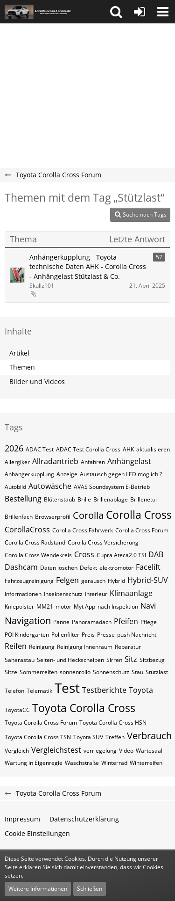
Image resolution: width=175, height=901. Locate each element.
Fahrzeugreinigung (29, 581)
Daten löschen (58, 568)
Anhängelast (129, 461)
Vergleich (17, 751)
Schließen (89, 889)
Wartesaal (149, 751)
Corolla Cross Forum (141, 530)
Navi (148, 606)
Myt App (84, 606)
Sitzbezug (152, 660)
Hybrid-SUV (147, 580)
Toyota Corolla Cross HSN (113, 723)
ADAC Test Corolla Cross (88, 449)
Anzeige (66, 474)
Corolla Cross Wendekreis (38, 555)
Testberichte (104, 690)
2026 (14, 448)
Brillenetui (143, 499)
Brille (84, 499)
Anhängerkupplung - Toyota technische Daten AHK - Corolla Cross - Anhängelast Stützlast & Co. (87, 267)
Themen (22, 367)
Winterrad (114, 763)
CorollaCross (27, 529)
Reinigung (42, 647)
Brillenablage (110, 499)
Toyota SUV (88, 737)
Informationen (23, 594)
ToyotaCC (17, 710)
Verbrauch (149, 735)
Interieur (96, 594)
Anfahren (93, 462)
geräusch (93, 581)
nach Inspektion (118, 606)
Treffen (115, 737)
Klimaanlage (131, 593)
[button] (116, 11)
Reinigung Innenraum (84, 647)
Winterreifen (146, 763)
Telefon (14, 691)
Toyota (141, 690)
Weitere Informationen (37, 889)
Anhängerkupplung (29, 474)
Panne (61, 622)
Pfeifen (126, 621)
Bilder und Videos (37, 381)
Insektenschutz (63, 594)
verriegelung (100, 751)
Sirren (114, 660)
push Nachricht (136, 635)
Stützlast (157, 672)
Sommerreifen (38, 672)
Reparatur (128, 647)
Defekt (88, 568)
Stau (137, 672)
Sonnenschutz (111, 672)
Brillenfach (19, 517)
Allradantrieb (55, 461)
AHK (128, 449)
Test (67, 688)
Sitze (11, 672)
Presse (106, 635)
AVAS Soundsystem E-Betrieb (112, 487)
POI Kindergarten (27, 635)
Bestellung (23, 499)
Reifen (16, 646)
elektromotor (116, 568)
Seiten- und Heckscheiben (70, 660)
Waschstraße (82, 763)
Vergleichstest (56, 750)
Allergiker (17, 462)
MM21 (44, 606)
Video (126, 751)
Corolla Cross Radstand (35, 542)
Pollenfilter (65, 635)
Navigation (28, 620)
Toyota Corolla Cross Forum (41, 723)
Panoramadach (92, 622)
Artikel (19, 353)
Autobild (15, 487)
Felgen (67, 580)
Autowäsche (49, 486)
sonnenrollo (75, 672)
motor (63, 606)
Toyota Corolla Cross (83, 707)
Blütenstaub (59, 499)
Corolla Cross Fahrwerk (82, 530)
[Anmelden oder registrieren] (139, 11)
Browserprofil (52, 517)
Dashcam (21, 567)
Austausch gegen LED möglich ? (121, 474)
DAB (155, 554)
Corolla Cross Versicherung (103, 542)
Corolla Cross (139, 514)
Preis (88, 635)
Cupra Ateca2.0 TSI (121, 555)
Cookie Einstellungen (37, 833)
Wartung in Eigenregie (34, 763)
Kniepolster (19, 606)
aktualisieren (153, 449)
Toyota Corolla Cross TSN (38, 737)
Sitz (131, 659)
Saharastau (20, 660)
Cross (84, 554)
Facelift (148, 567)
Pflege (148, 622)
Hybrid (116, 581)
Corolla (88, 515)
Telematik (39, 691)
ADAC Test (40, 449)
